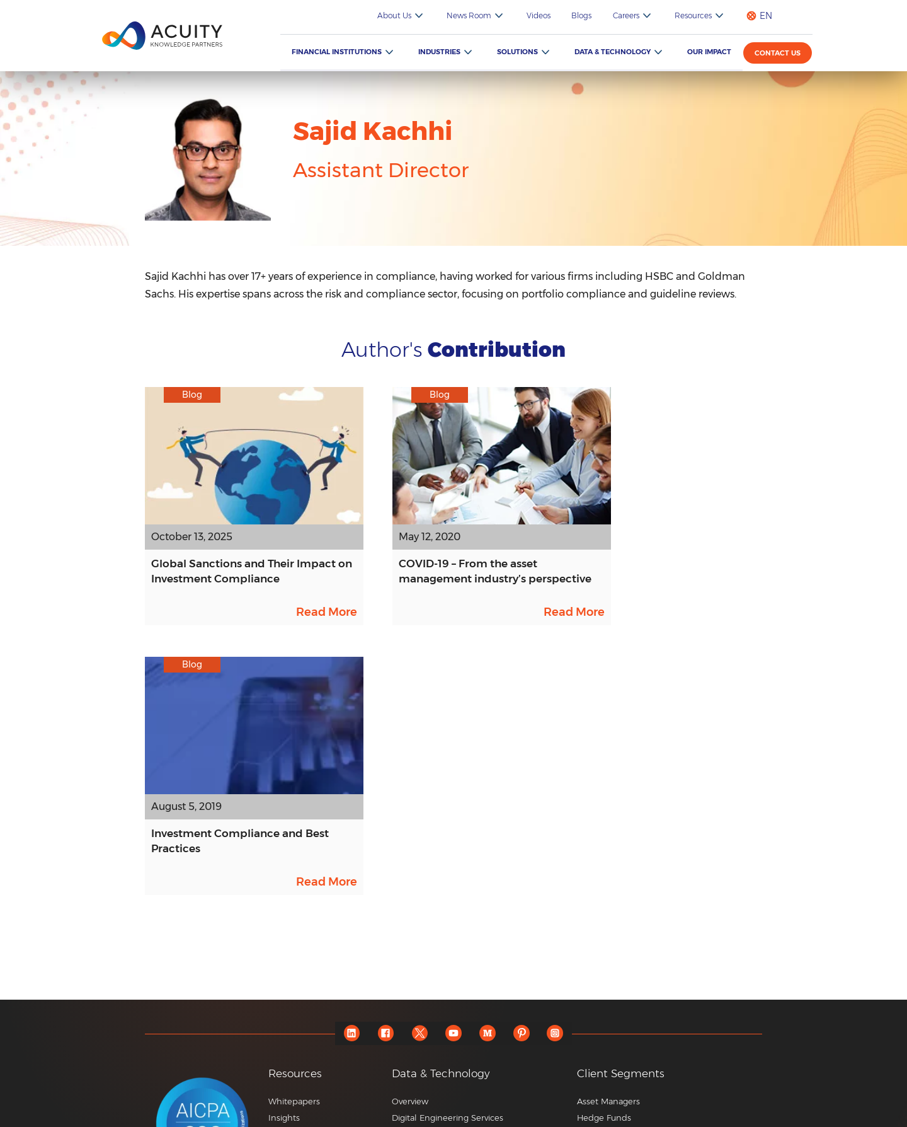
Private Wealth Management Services (652, 882)
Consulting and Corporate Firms (641, 980)
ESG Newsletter (299, 980)
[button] (480, 925)
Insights (284, 865)
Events (281, 964)
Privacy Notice (665, 1114)
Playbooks (288, 898)
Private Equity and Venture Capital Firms (658, 915)
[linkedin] (350, 781)
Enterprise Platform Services (449, 898)
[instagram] (557, 781)
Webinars (286, 931)
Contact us (778, 53)
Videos (549, 15)
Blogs (589, 15)
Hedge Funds (604, 865)
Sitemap (597, 1114)
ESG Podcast (293, 996)
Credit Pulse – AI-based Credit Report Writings (467, 1007)
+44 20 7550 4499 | (600, 1080)
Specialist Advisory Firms (626, 947)
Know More (415, 1029)
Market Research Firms (623, 996)
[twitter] (419, 781)
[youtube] (453, 781)
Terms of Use (739, 1114)
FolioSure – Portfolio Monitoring (455, 953)
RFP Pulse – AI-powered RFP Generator (471, 986)
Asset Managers (608, 849)
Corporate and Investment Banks (644, 931)
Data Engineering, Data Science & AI (464, 882)
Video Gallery (295, 915)
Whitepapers (294, 849)
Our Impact (710, 51)
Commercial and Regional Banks (643, 964)
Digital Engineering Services (447, 865)
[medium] (488, 781)
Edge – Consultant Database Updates (466, 969)
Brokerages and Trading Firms (637, 898)
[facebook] (384, 781)
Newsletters (292, 947)
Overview (410, 849)
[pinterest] (523, 781)
